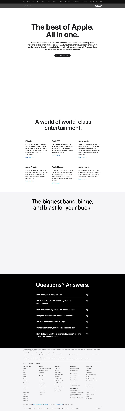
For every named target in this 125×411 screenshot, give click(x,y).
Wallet (24, 394)
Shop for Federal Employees (76, 397)
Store (24, 368)
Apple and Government (75, 390)
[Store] (28, 2)
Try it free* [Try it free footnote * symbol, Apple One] (98, 5)
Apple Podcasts (42, 390)
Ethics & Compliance (90, 394)
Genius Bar (57, 370)
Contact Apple (89, 398)
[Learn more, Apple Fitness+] (63, 183)
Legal (73, 408)
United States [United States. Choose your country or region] (99, 408)
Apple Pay (25, 398)
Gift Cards (25, 389)
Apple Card (25, 396)
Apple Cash (25, 400)
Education (88, 370)
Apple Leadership (90, 388)
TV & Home (25, 382)
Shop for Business (74, 370)
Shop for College (74, 379)
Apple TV (41, 379)
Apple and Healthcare (75, 385)
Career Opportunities (90, 390)
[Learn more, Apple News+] (89, 179)
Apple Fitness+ (42, 386)
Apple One (27, 6)
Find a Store (57, 368)
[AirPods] (60, 2)
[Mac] (33, 2)
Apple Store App (58, 378)
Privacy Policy (50, 408)
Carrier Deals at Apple (59, 386)
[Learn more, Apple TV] (63, 155)
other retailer (45, 404)
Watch (24, 376)
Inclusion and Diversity (91, 374)
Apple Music (41, 382)
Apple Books (42, 392)
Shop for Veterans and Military (77, 392)
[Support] (92, 2)
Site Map (77, 408)
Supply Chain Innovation (91, 380)
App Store (41, 394)
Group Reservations (59, 374)
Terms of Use (58, 408)
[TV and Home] (67, 2)
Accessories (26, 386)
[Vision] (55, 2)
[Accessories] (84, 2)
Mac (24, 370)
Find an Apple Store (36, 404)
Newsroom (88, 386)
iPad (24, 372)
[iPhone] (43, 2)
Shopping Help (58, 391)
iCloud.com (41, 372)
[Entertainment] (76, 2)
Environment (89, 372)
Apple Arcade (42, 384)
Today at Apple (58, 372)
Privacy (87, 376)
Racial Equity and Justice (91, 378)
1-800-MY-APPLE (60, 404)
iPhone (24, 374)
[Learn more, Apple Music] (89, 157)
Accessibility (88, 368)
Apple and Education (74, 375)
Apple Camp (57, 376)
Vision (24, 378)
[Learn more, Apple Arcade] (36, 181)
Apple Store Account (43, 370)
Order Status (57, 389)
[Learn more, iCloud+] (36, 157)
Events (87, 396)
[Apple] (24, 2)
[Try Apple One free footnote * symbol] (62, 55)
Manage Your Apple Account (45, 368)
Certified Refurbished (59, 380)
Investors (88, 392)
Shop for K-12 (73, 377)
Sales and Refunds (66, 408)
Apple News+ (42, 388)
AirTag (24, 384)
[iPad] (38, 2)
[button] (97, 2)
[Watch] (49, 2)
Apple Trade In (58, 382)
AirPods (25, 380)
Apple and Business (74, 368)
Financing (57, 384)
